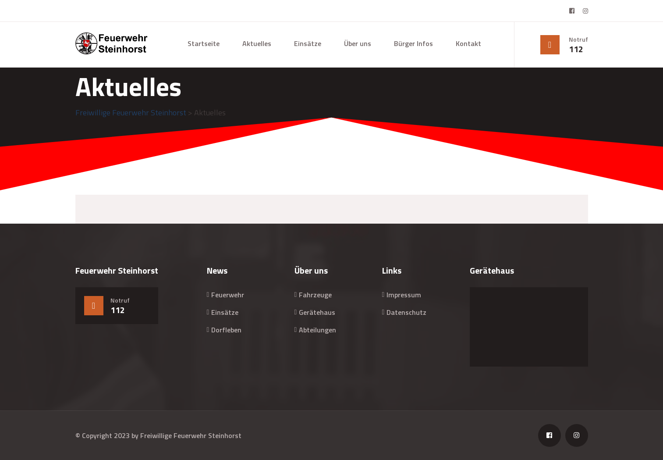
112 (576, 49)
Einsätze (307, 43)
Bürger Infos (413, 43)
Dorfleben (226, 329)
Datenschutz (406, 312)
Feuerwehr (227, 294)
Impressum (403, 294)
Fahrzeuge (315, 294)
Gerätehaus (317, 312)
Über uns (357, 43)
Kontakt (468, 43)
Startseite (204, 43)
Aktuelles (256, 43)
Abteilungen (317, 329)
